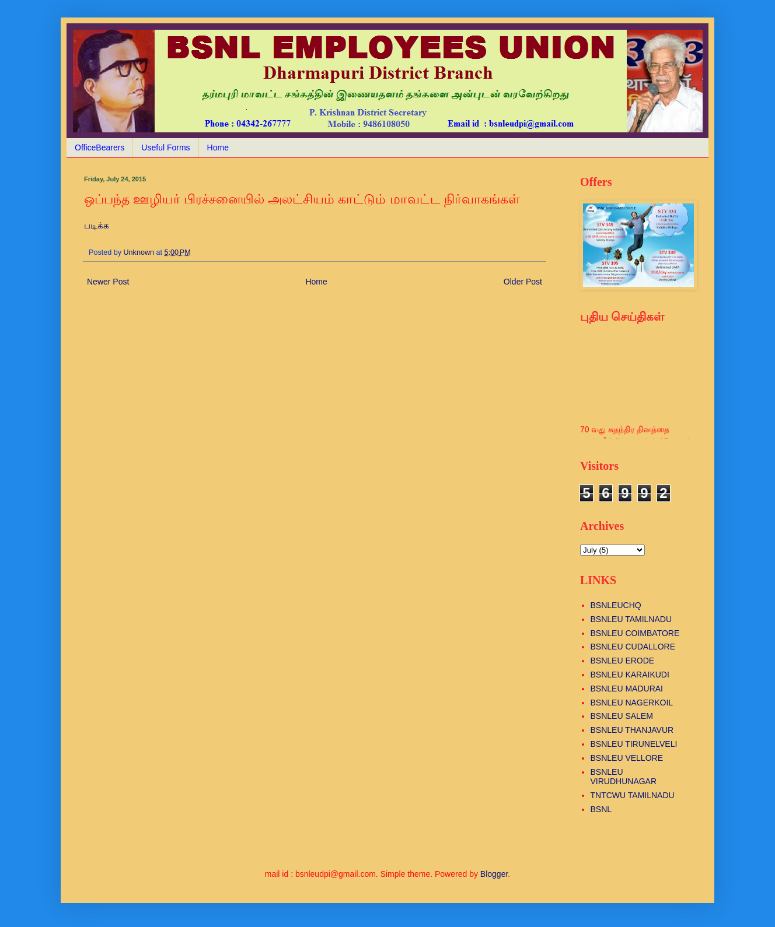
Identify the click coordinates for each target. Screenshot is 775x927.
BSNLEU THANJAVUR (632, 730)
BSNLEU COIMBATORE (635, 633)
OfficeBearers (99, 147)
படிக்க (96, 225)
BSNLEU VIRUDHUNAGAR (624, 776)
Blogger (494, 874)
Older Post (523, 281)
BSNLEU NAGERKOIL (632, 702)
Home (218, 147)
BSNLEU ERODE (623, 660)
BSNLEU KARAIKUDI (630, 674)
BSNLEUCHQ (616, 605)
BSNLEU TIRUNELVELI (634, 744)
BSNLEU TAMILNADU (631, 619)
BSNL (601, 809)
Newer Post (108, 281)
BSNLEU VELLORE (627, 758)
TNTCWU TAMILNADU (633, 795)
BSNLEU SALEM (622, 716)
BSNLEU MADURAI (627, 688)
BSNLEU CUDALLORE (633, 646)
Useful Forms (165, 147)
